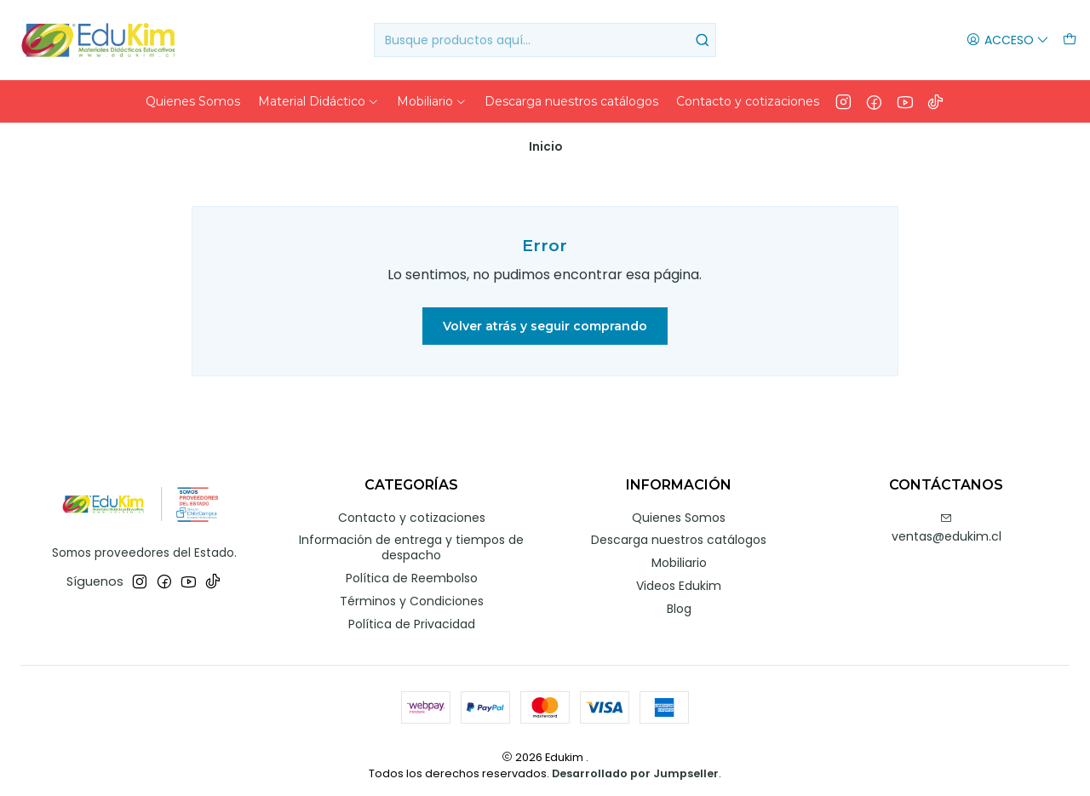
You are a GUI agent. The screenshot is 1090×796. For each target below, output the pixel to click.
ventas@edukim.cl (946, 522)
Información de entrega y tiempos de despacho (411, 541)
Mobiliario (679, 556)
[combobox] (545, 40)
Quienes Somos (679, 510)
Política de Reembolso (412, 571)
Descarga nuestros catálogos (678, 533)
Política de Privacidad (411, 617)
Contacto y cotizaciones (411, 510)
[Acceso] (1007, 40)
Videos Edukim (678, 579)
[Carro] (1069, 40)
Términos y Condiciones (412, 594)
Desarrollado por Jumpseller (635, 767)
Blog (679, 602)
